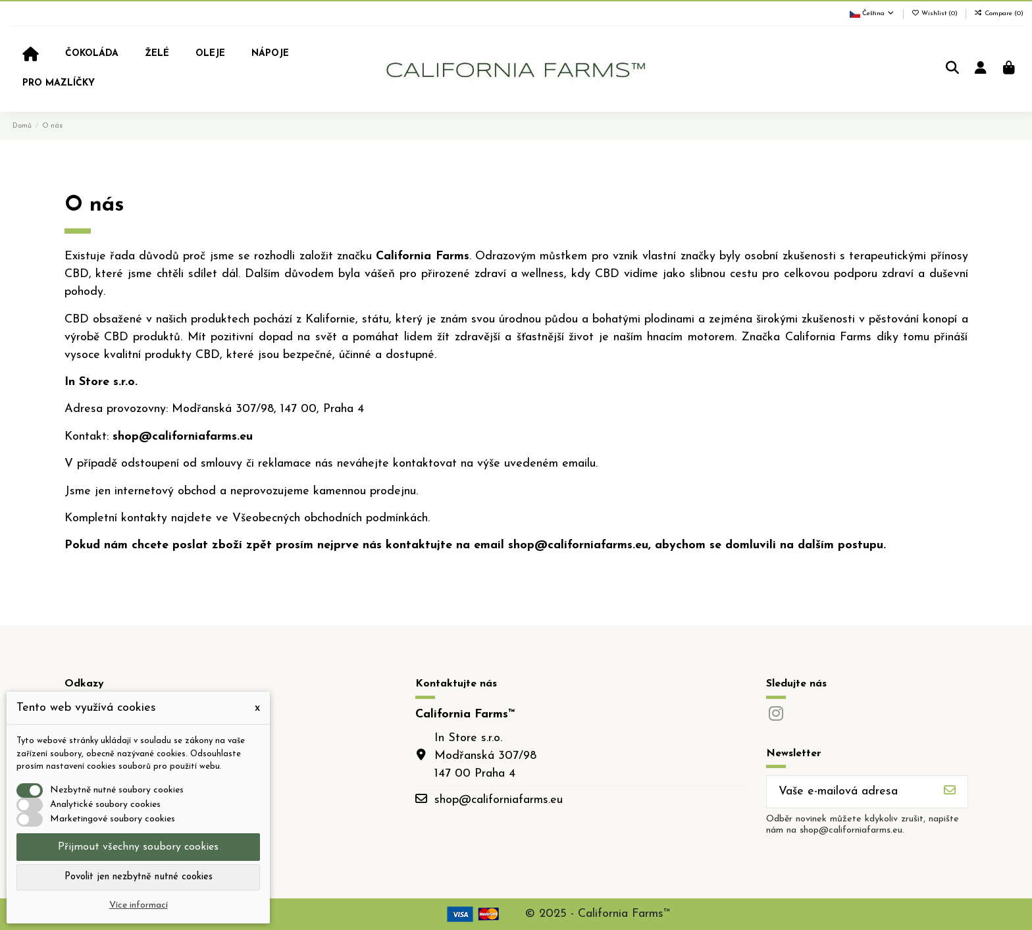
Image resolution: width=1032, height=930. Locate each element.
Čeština (872, 13)
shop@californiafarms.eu (498, 800)
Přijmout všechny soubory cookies (138, 847)
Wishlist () (936, 13)
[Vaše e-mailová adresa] (850, 792)
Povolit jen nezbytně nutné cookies (138, 877)
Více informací (138, 905)
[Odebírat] (950, 792)
